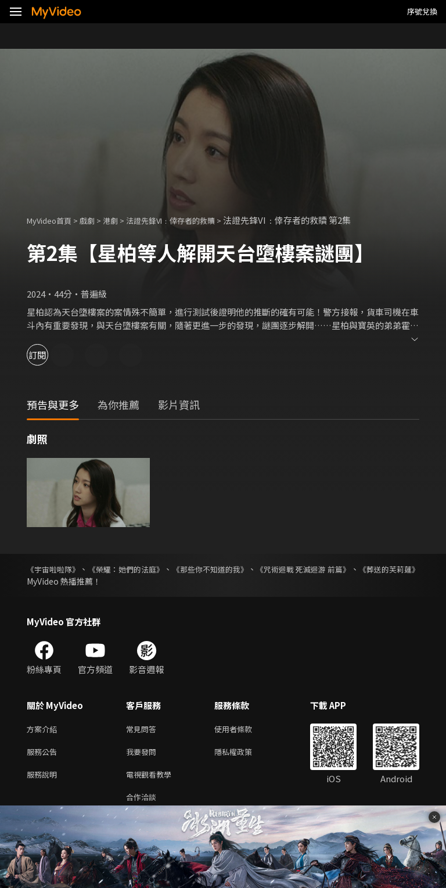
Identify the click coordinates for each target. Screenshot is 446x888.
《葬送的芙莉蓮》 (59, 581)
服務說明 (44, 778)
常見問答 (143, 730)
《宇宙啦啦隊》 (55, 569)
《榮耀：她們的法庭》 (143, 569)
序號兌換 (422, 11)
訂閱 (50, 355)
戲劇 (96, 220)
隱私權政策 (243, 754)
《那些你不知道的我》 (244, 569)
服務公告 (44, 754)
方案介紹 (44, 730)
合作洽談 (143, 803)
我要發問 (143, 754)
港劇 (122, 220)
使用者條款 (243, 730)
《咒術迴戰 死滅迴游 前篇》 (354, 569)
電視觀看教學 (152, 778)
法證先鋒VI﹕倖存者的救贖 (191, 220)
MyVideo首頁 (53, 220)
